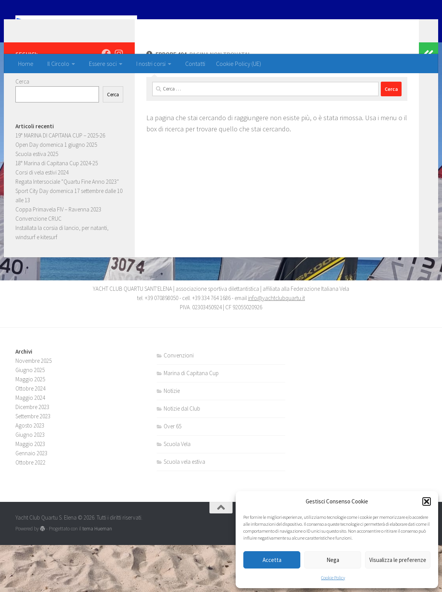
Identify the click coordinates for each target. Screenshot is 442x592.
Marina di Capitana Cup (191, 420)
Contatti (195, 63)
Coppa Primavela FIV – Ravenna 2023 (58, 240)
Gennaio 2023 (31, 500)
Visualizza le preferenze (397, 559)
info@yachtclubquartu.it (276, 345)
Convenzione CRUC (38, 249)
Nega (332, 559)
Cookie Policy (333, 577)
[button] (426, 501)
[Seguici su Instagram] (118, 84)
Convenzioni (179, 402)
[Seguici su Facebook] (106, 84)
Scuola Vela (177, 491)
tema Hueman (97, 575)
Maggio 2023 (30, 491)
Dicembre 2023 (32, 454)
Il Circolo (58, 63)
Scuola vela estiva (184, 508)
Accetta (272, 559)
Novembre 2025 (33, 407)
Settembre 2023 (32, 463)
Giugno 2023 (30, 481)
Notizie (172, 437)
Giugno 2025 (30, 417)
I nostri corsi (151, 63)
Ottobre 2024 (30, 435)
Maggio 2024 (30, 444)
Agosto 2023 (29, 472)
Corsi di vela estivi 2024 (42, 203)
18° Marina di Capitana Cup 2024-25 (56, 194)
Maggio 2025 (30, 426)
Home (25, 63)
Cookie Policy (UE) (238, 63)
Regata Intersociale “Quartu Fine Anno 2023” (67, 212)
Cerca (22, 112)
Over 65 (172, 473)
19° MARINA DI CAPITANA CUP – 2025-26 (60, 166)
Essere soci (103, 63)
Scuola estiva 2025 (36, 184)
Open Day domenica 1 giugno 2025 (56, 175)
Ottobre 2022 (30, 509)
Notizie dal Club (182, 455)
